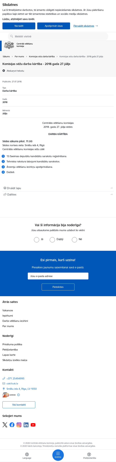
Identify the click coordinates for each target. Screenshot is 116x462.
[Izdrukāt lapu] (58, 188)
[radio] (38, 239)
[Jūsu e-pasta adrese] (58, 276)
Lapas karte (8, 354)
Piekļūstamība (10, 349)
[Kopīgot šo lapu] (58, 194)
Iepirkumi (7, 315)
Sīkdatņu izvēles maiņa (14, 360)
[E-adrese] (9, 395)
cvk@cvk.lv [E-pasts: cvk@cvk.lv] (12, 383)
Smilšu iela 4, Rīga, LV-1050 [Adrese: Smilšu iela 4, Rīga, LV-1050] (22, 388)
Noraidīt (19, 25)
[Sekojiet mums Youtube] (33, 425)
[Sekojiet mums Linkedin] (26, 424)
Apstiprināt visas (54, 25)
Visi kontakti (19, 404)
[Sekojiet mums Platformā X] (4, 424)
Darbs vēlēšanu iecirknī (15, 320)
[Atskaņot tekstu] (15, 71)
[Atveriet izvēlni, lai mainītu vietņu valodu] (27, 456)
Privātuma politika (12, 344)
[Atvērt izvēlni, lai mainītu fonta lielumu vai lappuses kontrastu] (89, 456)
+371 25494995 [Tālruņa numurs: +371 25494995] (15, 378)
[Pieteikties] (58, 287)
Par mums (8, 326)
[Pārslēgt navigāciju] (58, 455)
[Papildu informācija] (18, 395)
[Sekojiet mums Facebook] (12, 424)
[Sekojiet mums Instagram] (19, 424)
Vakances (7, 310)
